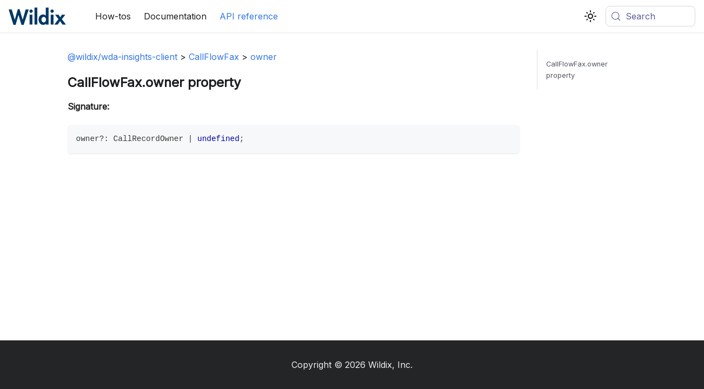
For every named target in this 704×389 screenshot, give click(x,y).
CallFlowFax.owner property (577, 69)
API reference (249, 16)
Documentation (175, 16)
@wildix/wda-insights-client (122, 56)
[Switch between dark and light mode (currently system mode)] (590, 16)
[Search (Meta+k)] (650, 16)
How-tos (113, 16)
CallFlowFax (214, 56)
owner (263, 56)
